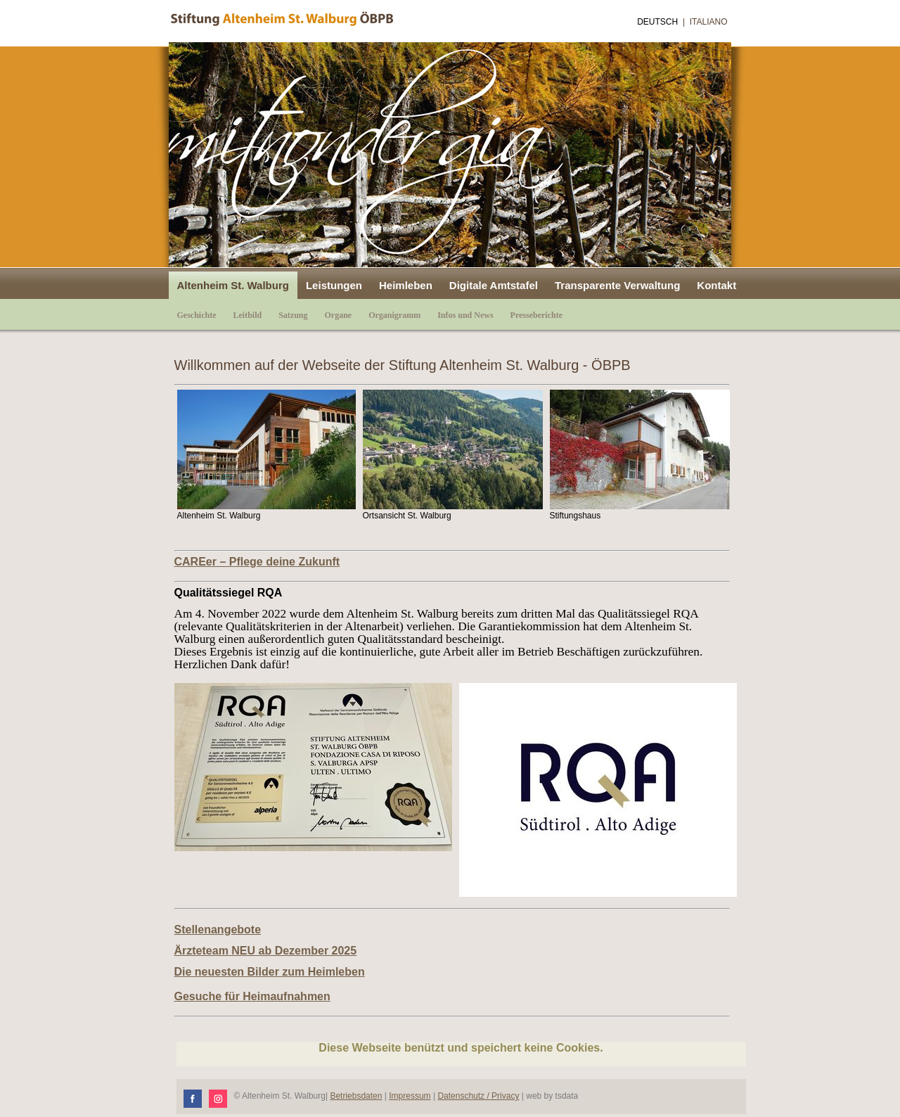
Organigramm (394, 315)
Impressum (409, 1096)
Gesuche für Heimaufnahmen (252, 996)
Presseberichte (536, 315)
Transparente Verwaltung (617, 285)
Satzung (292, 315)
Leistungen (334, 285)
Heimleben (405, 285)
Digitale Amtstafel (493, 285)
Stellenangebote (218, 930)
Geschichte (197, 315)
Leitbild (247, 315)
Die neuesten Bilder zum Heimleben (269, 972)
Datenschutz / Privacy (478, 1096)
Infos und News (465, 315)
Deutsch (657, 22)
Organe (338, 315)
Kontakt (716, 285)
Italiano (709, 22)
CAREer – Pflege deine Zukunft (257, 562)
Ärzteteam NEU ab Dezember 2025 (265, 951)
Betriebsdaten (356, 1096)
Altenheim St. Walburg (233, 285)
